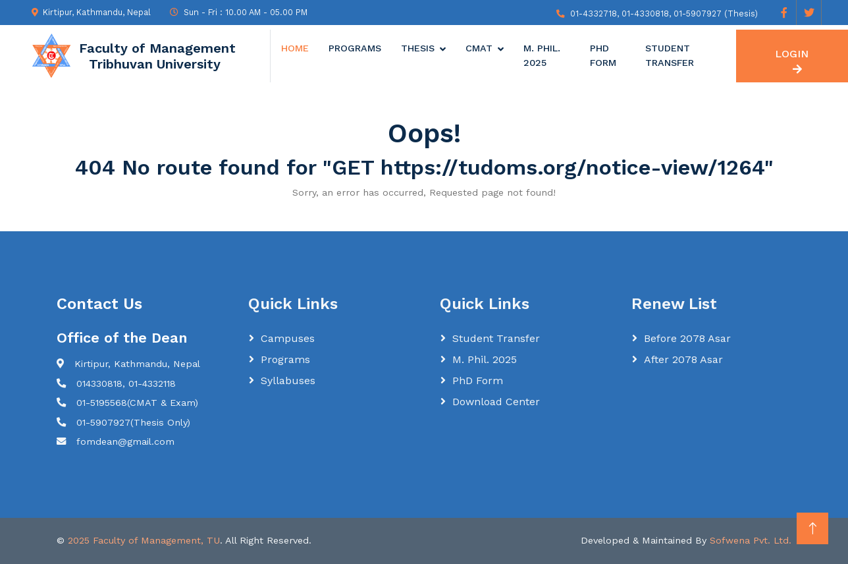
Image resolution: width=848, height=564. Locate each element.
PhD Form (603, 55)
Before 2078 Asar (687, 338)
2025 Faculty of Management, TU (144, 540)
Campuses (288, 338)
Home (295, 48)
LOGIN (791, 60)
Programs (355, 48)
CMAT (478, 48)
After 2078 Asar (683, 359)
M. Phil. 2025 (541, 55)
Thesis (418, 48)
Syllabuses (288, 380)
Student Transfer (669, 55)
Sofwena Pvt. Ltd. (750, 540)
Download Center (496, 401)
